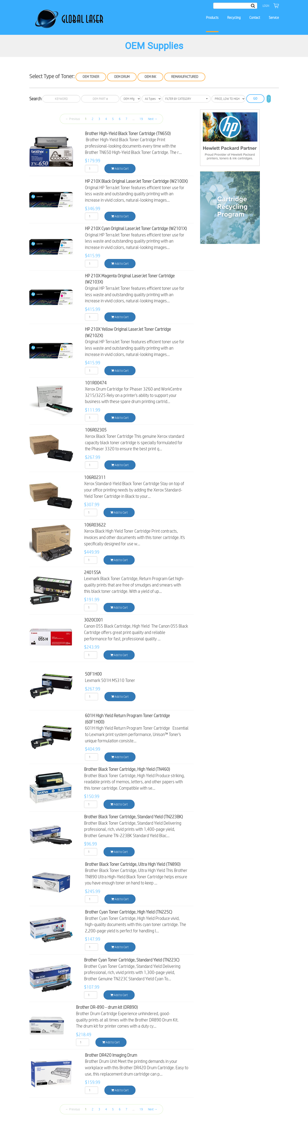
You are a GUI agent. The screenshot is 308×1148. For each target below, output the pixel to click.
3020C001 (93, 620)
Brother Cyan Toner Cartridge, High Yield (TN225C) (128, 912)
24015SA (92, 572)
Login (265, 6)
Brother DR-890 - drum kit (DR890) (107, 1007)
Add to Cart (120, 169)
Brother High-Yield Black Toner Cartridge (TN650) (128, 133)
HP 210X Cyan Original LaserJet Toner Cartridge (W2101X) (136, 228)
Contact (254, 17)
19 (141, 119)
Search (35, 98)
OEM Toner (91, 76)
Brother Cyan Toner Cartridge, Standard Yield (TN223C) (132, 960)
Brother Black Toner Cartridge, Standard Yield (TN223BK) (133, 816)
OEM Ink (150, 76)
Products (212, 17)
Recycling (234, 17)
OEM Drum (122, 76)
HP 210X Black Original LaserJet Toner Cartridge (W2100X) (136, 181)
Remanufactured (184, 76)
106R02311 (95, 477)
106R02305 (96, 430)
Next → (152, 119)
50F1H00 (93, 674)
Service (274, 17)
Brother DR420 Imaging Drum (111, 1055)
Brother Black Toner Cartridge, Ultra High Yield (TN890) (133, 864)
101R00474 (96, 383)
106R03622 (95, 525)
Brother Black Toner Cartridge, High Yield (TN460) (127, 769)
